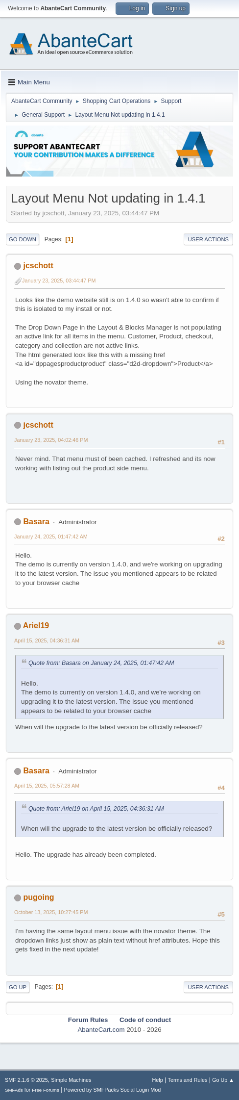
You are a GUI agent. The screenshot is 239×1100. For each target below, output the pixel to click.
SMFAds (14, 1090)
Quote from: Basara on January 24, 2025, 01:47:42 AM (101, 663)
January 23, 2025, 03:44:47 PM (59, 280)
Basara (36, 521)
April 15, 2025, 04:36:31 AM (46, 640)
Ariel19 (36, 625)
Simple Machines (71, 1080)
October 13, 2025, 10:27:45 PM (51, 912)
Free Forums (45, 1090)
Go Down (22, 239)
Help (157, 1080)
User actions (208, 239)
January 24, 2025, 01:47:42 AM (51, 536)
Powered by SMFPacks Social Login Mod (112, 1090)
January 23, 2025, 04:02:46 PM (51, 440)
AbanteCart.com (100, 1029)
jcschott (38, 265)
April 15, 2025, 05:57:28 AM (46, 786)
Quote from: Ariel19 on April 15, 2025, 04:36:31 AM (96, 808)
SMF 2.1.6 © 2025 (26, 1080)
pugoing (38, 897)
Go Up (17, 987)
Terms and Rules (188, 1080)
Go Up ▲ (223, 1080)
